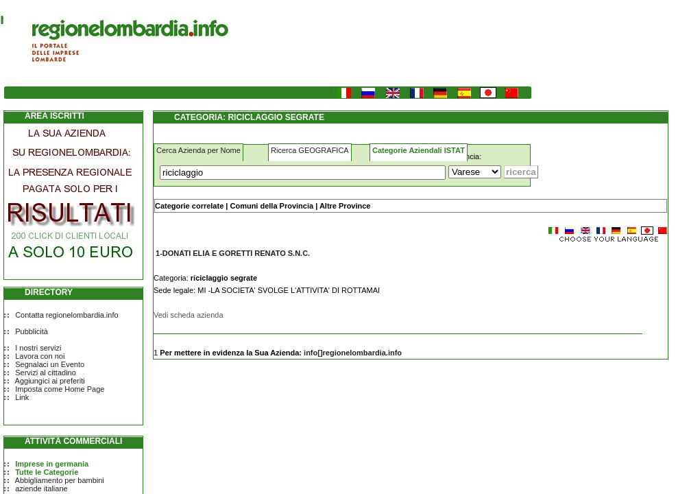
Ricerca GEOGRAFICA (310, 150)
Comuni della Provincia (271, 206)
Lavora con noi (39, 356)
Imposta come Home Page (59, 389)
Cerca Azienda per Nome (198, 150)
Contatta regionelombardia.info (66, 315)
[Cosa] (303, 172)
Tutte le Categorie (46, 472)
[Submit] (521, 171)
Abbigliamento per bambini (59, 480)
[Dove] (474, 171)
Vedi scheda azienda (188, 315)
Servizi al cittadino (45, 372)
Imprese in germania (51, 464)
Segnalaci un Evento (49, 364)
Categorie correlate (189, 206)
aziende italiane (41, 488)
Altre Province (345, 206)
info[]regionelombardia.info (353, 353)
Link (22, 397)
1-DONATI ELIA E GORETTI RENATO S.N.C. (233, 253)
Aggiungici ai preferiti (50, 381)
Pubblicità (31, 331)
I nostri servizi (38, 348)
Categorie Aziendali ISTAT (418, 150)
